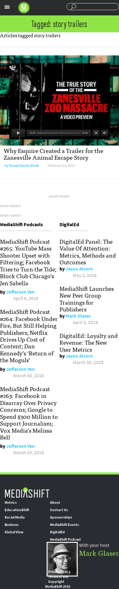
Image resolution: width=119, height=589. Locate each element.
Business (11, 524)
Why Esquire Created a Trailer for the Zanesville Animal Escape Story (53, 153)
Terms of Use (58, 576)
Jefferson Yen (20, 292)
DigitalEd (57, 532)
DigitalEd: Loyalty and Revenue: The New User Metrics (89, 342)
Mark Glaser (78, 316)
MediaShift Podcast (65, 539)
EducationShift (17, 509)
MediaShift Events (64, 524)
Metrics (11, 502)
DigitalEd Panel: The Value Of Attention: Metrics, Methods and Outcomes (88, 251)
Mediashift (23, 7)
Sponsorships (61, 517)
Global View (14, 532)
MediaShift (27, 492)
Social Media (15, 517)
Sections (7, 7)
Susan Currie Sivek (24, 165)
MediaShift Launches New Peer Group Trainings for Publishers (87, 299)
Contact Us (59, 509)
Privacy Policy (59, 571)
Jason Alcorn (79, 269)
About (55, 502)
